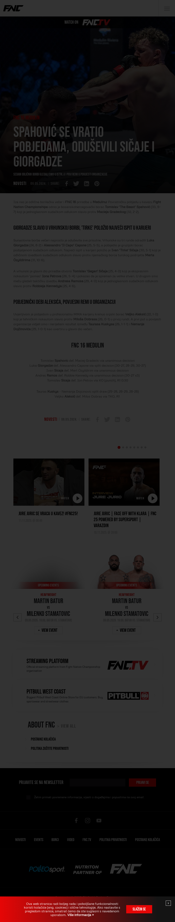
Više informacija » (80, 915)
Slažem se (139, 909)
